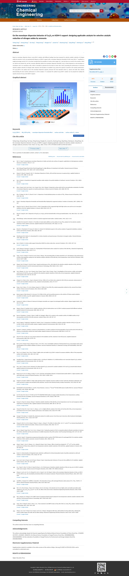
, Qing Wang (71, 42)
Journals (41, 1)
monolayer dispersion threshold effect (42, 132)
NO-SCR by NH (26, 132)
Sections (95, 87)
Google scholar (24, 164)
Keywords (93, 98)
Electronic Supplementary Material (99, 114)
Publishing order (51, 156)
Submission (58, 1)
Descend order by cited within (78, 156)
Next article (63, 148)
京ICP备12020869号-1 (38, 569)
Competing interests (95, 108)
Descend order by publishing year (63, 156)
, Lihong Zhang (24, 42)
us (39, 152)
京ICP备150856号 (49, 569)
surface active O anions (72, 132)
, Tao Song (32, 42)
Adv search (108, 11)
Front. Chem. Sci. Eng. (18, 26)
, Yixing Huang (39, 42)
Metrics (66, 1)
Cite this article (94, 101)
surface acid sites (59, 132)
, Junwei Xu (55, 42)
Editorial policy (75, 1)
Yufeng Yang (16, 42)
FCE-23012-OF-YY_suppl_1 (97, 72)
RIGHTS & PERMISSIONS (96, 117)
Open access (85, 1)
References (93, 104)
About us (93, 1)
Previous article (34, 148)
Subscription (49, 1)
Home (34, 1)
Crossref (18, 164)
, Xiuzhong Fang (63, 42)
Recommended (109, 87)
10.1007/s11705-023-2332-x (55, 26)
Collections (55, 20)
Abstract (92, 91)
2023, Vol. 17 (28, 26)
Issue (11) (35, 26)
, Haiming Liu (79, 42)
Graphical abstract (95, 94)
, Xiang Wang (87, 42)
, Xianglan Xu (47, 42)
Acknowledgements (95, 111)
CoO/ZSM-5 (16, 132)
